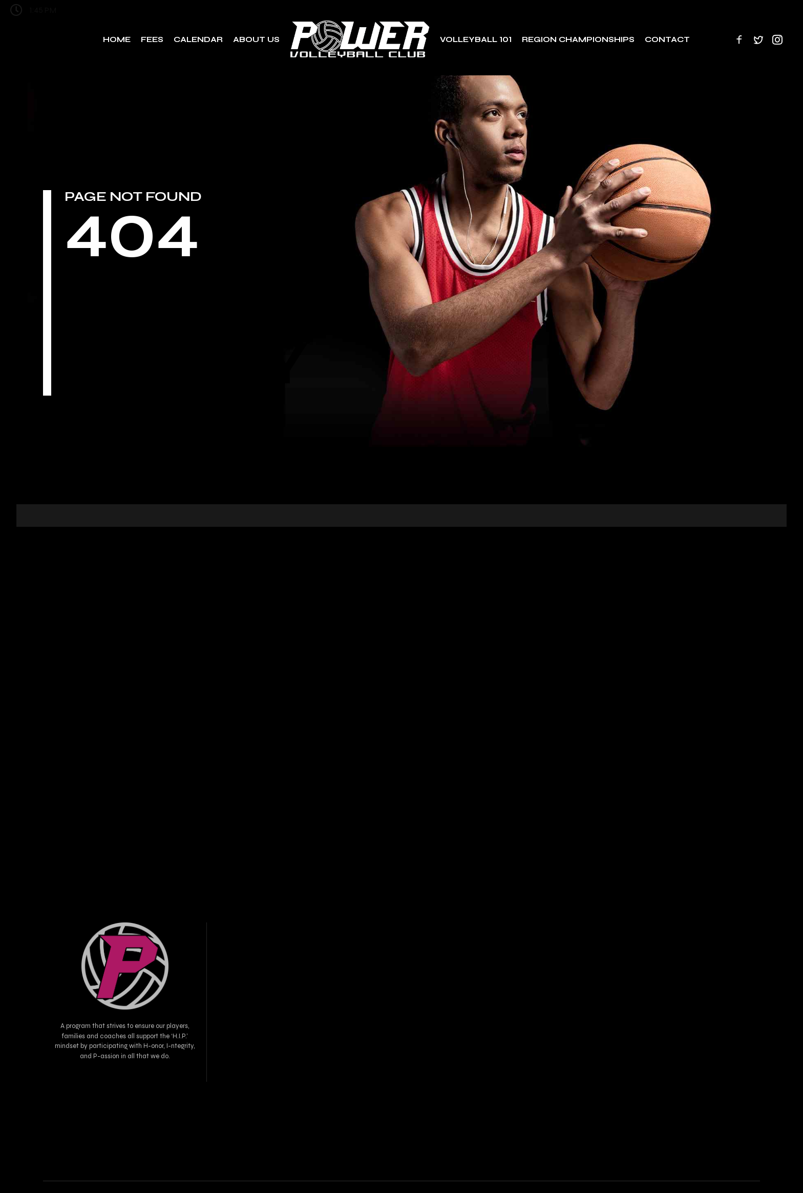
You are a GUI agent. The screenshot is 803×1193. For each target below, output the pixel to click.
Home (117, 39)
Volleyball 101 (476, 39)
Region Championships (578, 39)
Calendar (198, 39)
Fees (152, 39)
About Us (256, 39)
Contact (667, 39)
